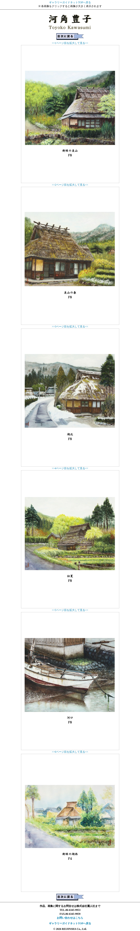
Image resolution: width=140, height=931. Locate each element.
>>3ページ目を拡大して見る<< (70, 326)
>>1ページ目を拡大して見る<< (70, 43)
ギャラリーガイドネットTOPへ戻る (70, 2)
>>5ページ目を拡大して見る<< (70, 610)
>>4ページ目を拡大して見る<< (70, 468)
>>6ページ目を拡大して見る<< (70, 751)
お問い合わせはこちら (70, 917)
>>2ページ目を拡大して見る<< (70, 184)
